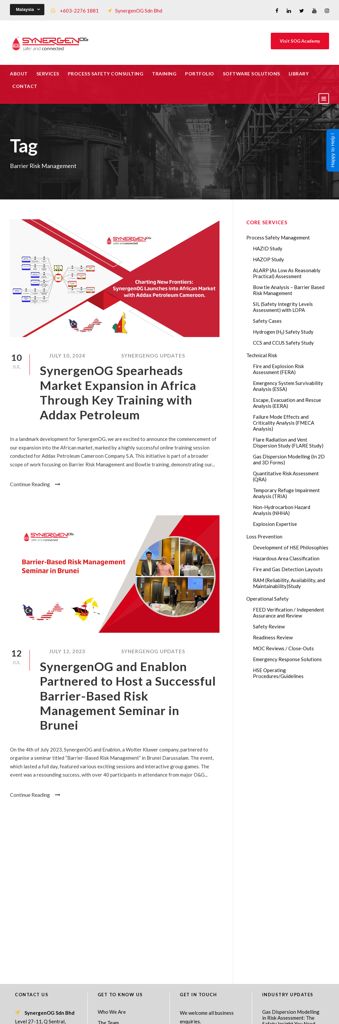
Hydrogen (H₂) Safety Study (283, 332)
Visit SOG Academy (300, 41)
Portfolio (199, 73)
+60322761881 (42, 916)
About (19, 73)
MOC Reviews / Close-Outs (283, 648)
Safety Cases (267, 321)
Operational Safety (267, 599)
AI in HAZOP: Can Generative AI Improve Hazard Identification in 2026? (288, 956)
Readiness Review (273, 637)
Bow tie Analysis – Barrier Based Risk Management (288, 290)
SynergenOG (166, 1007)
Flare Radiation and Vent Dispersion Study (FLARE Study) (288, 442)
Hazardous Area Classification (286, 558)
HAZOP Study (268, 259)
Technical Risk (261, 355)
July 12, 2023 (67, 651)
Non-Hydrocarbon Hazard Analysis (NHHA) (281, 510)
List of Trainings (116, 900)
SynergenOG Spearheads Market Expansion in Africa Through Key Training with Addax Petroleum (118, 392)
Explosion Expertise (275, 524)
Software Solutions (251, 73)
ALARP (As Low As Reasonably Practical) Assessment (286, 273)
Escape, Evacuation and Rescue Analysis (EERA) (287, 403)
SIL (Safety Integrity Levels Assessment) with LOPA (283, 307)
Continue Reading (35, 484)
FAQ (103, 932)
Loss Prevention (264, 536)
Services (47, 73)
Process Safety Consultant (170, 1014)
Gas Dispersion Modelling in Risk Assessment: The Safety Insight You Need (290, 873)
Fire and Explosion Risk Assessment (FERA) (278, 369)
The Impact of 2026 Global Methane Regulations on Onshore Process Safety (291, 982)
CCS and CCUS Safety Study (283, 343)
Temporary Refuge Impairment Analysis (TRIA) (286, 493)
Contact (24, 86)
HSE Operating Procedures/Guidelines (278, 673)
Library (299, 73)
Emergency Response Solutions (287, 659)
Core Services (113, 889)
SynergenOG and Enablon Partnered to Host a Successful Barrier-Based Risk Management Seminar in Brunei (128, 696)
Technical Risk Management (222, 1014)
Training (164, 73)
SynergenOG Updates (153, 356)
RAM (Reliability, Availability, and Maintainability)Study (289, 583)
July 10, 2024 (67, 356)
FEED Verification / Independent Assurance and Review (288, 613)
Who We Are (112, 867)
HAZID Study (267, 248)
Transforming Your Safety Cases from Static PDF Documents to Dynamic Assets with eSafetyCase (290, 927)
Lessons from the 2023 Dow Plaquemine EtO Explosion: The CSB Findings (287, 899)
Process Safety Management (278, 237)
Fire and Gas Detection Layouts (288, 569)
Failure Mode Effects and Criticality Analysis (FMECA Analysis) (283, 423)
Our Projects (112, 921)
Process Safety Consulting (106, 73)
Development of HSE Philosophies (290, 547)
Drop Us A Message (203, 891)
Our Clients (110, 911)
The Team (108, 878)
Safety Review (269, 626)
